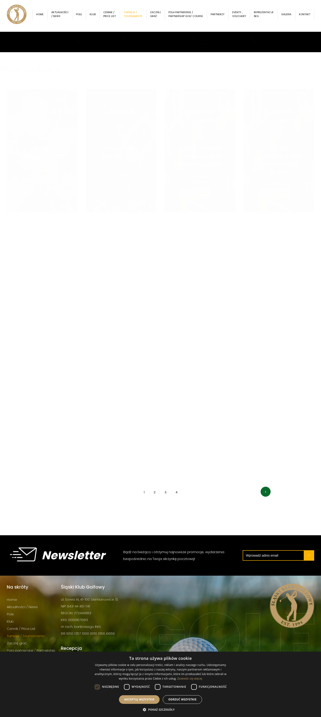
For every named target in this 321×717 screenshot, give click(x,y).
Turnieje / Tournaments (135, 16)
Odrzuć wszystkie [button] (182, 699)
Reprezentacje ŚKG (264, 16)
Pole (82, 15)
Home (43, 15)
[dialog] (160, 684)
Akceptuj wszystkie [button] (139, 699)
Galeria (286, 15)
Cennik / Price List (111, 15)
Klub (96, 15)
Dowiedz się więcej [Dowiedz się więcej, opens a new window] (189, 678)
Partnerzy (218, 15)
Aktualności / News (62, 16)
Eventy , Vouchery (239, 16)
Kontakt (304, 15)
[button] (160, 709)
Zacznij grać (157, 16)
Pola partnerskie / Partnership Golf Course (182, 15)
